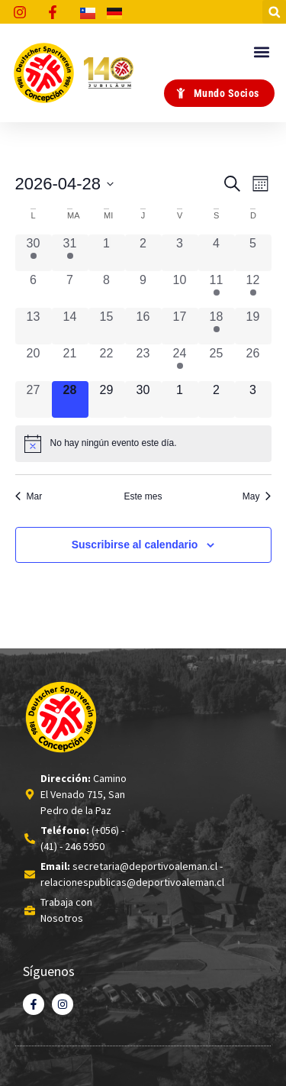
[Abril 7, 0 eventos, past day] (70, 289)
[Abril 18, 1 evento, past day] (216, 326)
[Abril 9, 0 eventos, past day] (143, 289)
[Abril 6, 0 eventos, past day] (33, 289)
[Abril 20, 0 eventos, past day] (33, 362)
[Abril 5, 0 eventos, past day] (253, 252)
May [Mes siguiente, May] (257, 496)
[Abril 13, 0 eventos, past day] (33, 326)
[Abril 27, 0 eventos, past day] (33, 399)
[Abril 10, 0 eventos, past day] (180, 289)
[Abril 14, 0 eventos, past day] (70, 326)
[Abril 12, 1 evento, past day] (253, 289)
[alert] (143, 443)
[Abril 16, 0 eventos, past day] (143, 326)
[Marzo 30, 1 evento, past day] (33, 252)
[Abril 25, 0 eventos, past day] (216, 362)
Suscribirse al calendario (135, 544)
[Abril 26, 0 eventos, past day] (253, 362)
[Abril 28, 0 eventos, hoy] (70, 399)
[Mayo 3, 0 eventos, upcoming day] (253, 399)
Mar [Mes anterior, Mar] (29, 496)
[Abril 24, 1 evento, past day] (180, 362)
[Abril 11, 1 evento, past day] (216, 289)
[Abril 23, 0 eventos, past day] (143, 362)
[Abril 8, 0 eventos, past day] (106, 289)
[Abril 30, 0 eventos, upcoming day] (143, 399)
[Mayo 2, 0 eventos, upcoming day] (216, 399)
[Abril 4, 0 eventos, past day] (216, 252)
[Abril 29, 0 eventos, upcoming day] (106, 399)
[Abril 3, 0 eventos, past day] (180, 252)
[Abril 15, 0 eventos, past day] (106, 326)
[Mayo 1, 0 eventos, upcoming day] (180, 399)
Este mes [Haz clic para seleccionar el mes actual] (143, 496)
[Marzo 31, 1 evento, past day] (70, 252)
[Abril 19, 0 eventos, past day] (253, 326)
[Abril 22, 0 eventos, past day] (106, 362)
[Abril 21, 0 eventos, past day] (70, 362)
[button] (274, 12)
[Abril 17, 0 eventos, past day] (180, 326)
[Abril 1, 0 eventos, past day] (106, 252)
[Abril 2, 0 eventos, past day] (143, 252)
